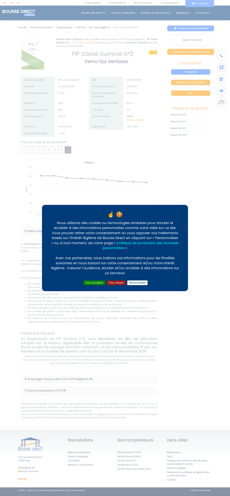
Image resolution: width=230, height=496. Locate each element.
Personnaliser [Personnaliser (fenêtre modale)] (137, 283)
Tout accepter (94, 283)
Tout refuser (116, 283)
